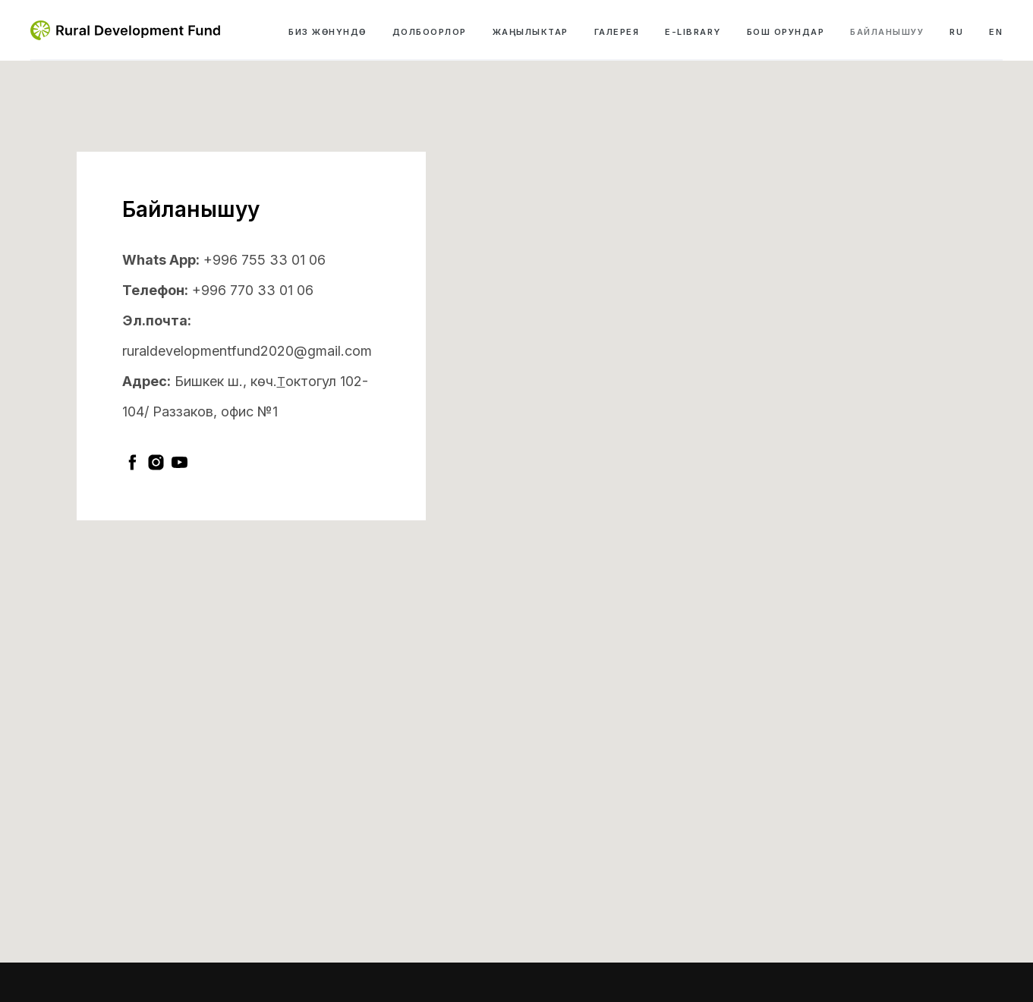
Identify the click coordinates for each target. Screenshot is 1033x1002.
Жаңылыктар (530, 32)
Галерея (617, 32)
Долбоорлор (429, 32)
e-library (693, 32)
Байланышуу (887, 32)
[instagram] (155, 462)
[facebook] (132, 462)
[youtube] (179, 462)
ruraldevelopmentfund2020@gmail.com (247, 351)
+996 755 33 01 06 (264, 260)
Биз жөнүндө (327, 32)
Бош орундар (786, 32)
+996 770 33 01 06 (252, 290)
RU (956, 32)
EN (996, 32)
